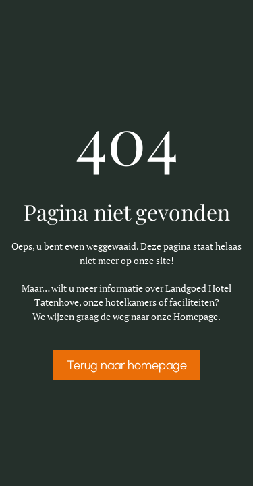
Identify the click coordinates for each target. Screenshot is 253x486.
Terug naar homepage (127, 365)
